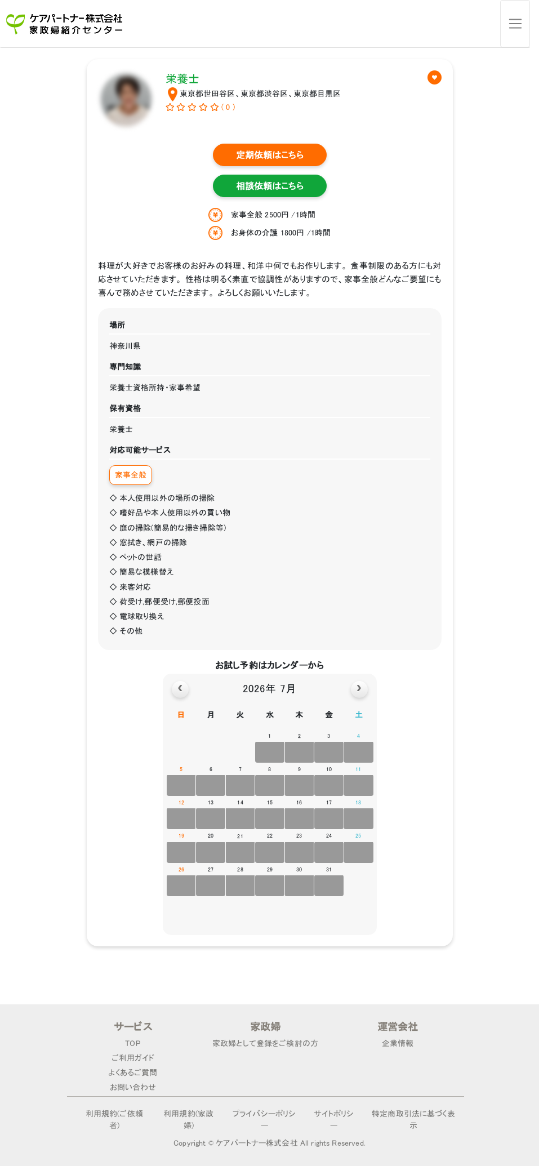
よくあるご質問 (132, 1072)
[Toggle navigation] (515, 23)
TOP (132, 1043)
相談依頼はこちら (270, 185)
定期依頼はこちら (270, 154)
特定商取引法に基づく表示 (413, 1119)
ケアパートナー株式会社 (257, 1143)
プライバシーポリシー (264, 1119)
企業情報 (398, 1043)
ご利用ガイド (133, 1058)
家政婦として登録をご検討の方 (265, 1043)
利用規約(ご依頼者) (114, 1119)
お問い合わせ (133, 1087)
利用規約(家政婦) (188, 1119)
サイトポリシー (334, 1119)
